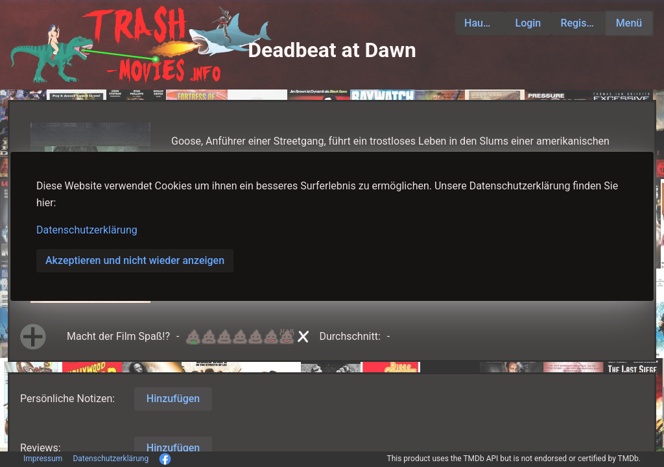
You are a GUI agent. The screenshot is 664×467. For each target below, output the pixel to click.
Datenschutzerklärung (86, 230)
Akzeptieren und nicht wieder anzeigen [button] (134, 260)
